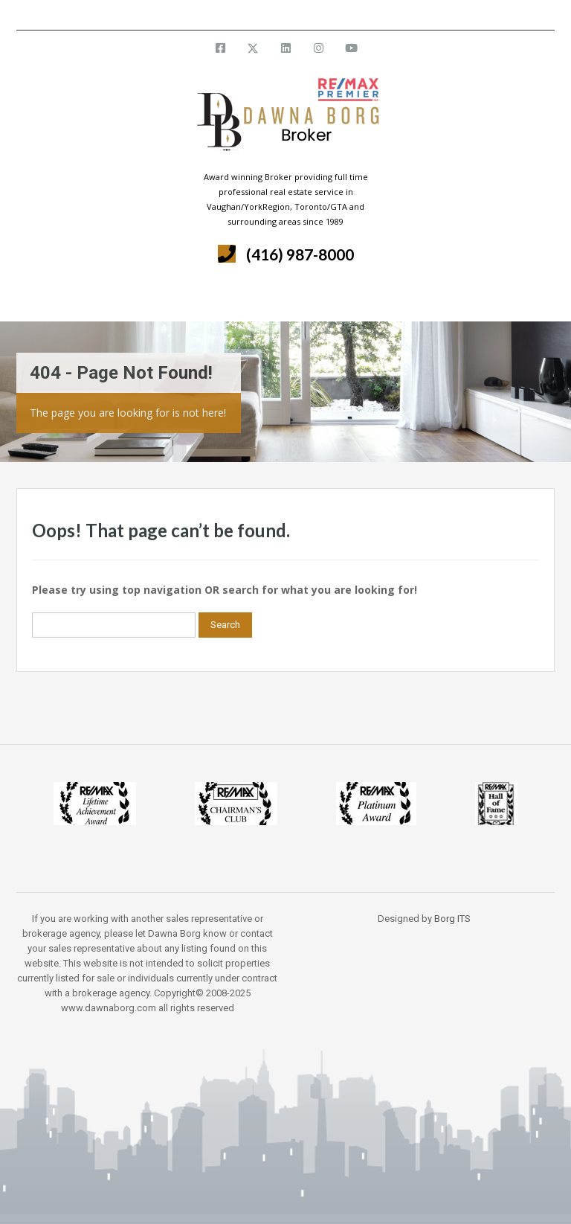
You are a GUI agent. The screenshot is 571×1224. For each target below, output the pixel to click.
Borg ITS (452, 918)
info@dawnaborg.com (325, 14)
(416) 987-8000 (300, 254)
